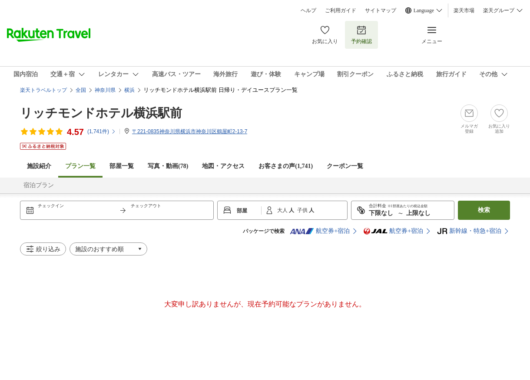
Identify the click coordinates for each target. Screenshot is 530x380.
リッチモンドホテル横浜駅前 (101, 113)
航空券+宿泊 (320, 231)
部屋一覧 (121, 166)
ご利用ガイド (340, 10)
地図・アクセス (223, 166)
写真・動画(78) (168, 166)
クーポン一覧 (345, 166)
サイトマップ (380, 10)
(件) (101, 131)
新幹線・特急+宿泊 (469, 231)
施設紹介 (39, 166)
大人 (283, 210)
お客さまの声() (285, 166)
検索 (484, 210)
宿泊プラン (38, 185)
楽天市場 (464, 10)
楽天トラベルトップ (43, 90)
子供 (303, 210)
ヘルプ (308, 10)
